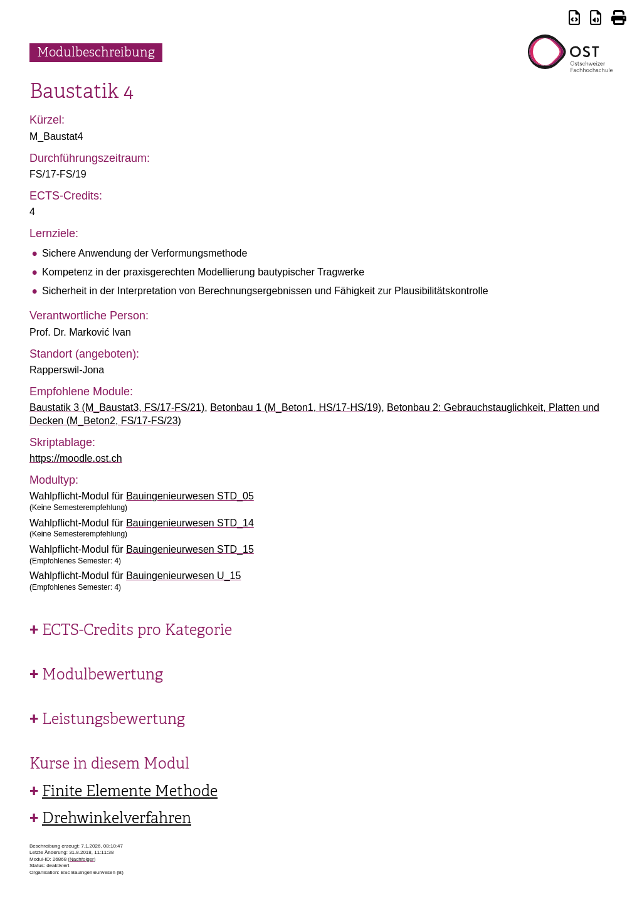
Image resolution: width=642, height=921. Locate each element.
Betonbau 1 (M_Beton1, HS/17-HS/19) (295, 407)
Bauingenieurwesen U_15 (183, 575)
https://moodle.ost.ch (75, 458)
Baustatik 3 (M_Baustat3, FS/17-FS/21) (116, 407)
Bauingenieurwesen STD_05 (190, 496)
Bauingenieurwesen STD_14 (190, 523)
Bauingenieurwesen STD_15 (190, 549)
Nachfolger (82, 859)
